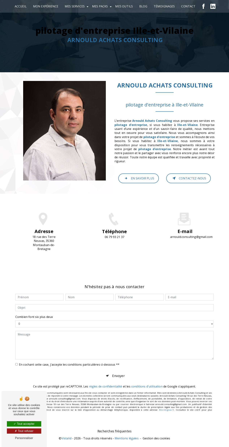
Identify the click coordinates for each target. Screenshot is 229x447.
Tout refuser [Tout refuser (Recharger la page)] (24, 431)
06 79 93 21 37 (114, 244)
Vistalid (66, 439)
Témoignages (164, 6)
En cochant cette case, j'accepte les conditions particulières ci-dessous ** (69, 358)
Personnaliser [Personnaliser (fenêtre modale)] (24, 438)
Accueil (21, 6)
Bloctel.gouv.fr (166, 404)
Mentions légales (127, 439)
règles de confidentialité (105, 381)
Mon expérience (45, 6)
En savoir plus (138, 178)
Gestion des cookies (156, 439)
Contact (188, 6)
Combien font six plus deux (34, 310)
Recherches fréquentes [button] (114, 432)
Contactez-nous (188, 178)
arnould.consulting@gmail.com (191, 230)
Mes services (75, 6)
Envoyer (118, 369)
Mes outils (124, 6)
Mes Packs (100, 6)
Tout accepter (24, 423)
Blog (143, 6)
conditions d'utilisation (147, 381)
